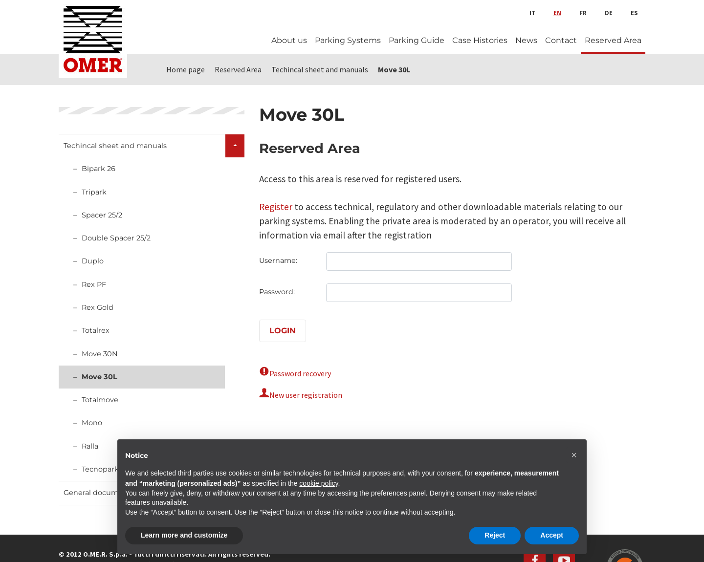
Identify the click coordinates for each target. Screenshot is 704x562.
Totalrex (96, 330)
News (526, 40)
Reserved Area (613, 40)
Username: (278, 260)
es (634, 13)
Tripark (94, 192)
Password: (277, 291)
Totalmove (100, 399)
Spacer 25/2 (102, 215)
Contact (561, 40)
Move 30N (100, 353)
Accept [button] (551, 535)
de (609, 13)
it (532, 13)
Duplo (93, 261)
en (557, 13)
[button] (574, 455)
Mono (92, 422)
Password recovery (300, 373)
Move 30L (99, 376)
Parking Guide (416, 40)
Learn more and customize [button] (184, 535)
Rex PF (94, 284)
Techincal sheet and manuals (115, 145)
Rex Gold (97, 307)
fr (583, 13)
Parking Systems (348, 40)
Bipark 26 (98, 168)
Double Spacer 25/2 (116, 238)
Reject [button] (494, 535)
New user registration (305, 395)
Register (275, 207)
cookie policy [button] (318, 483)
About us (289, 40)
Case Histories (479, 40)
